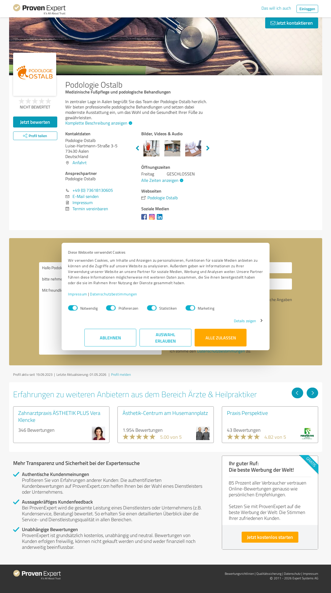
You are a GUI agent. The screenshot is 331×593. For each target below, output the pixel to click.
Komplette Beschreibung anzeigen (98, 123)
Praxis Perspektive (247, 412)
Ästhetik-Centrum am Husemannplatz (165, 412)
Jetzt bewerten (35, 121)
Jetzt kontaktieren (292, 22)
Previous (137, 148)
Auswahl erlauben (165, 340)
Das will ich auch (276, 8)
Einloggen (307, 8)
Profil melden (121, 374)
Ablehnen (110, 340)
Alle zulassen (221, 340)
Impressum (94, 296)
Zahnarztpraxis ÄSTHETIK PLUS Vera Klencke (59, 416)
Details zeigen (228, 323)
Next (208, 148)
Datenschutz (292, 573)
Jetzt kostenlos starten (270, 537)
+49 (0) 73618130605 (93, 190)
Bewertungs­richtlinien (239, 573)
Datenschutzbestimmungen (130, 296)
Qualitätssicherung (268, 573)
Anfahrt (80, 163)
